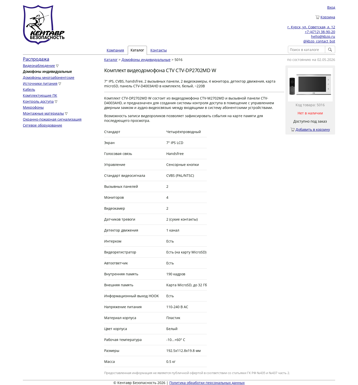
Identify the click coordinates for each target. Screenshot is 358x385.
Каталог (137, 50)
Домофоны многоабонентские (48, 77)
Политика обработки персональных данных (207, 382)
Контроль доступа (38, 101)
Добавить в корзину (313, 129)
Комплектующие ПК (40, 95)
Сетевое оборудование (42, 125)
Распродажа (36, 59)
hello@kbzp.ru (323, 36)
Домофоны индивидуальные (146, 59)
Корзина (327, 17)
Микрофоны (33, 107)
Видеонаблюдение (39, 65)
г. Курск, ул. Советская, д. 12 (311, 27)
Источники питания (40, 83)
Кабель (29, 89)
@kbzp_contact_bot (319, 41)
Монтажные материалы (43, 113)
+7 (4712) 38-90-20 (320, 31)
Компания (115, 50)
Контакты (158, 50)
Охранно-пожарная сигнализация (52, 119)
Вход (331, 7)
